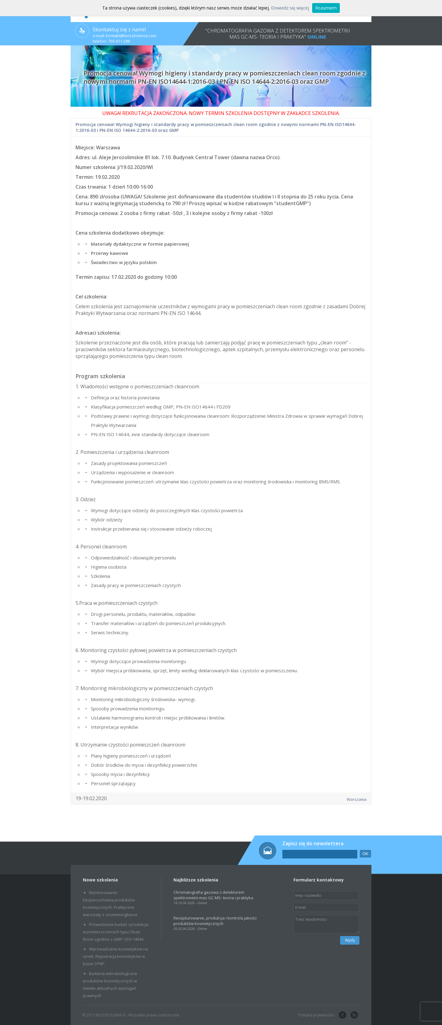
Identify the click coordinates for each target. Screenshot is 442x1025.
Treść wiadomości (326, 924)
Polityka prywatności (316, 1015)
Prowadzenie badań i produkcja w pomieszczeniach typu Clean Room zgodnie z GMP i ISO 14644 (116, 932)
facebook (342, 1015)
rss (353, 1015)
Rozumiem (326, 8)
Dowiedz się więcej (290, 8)
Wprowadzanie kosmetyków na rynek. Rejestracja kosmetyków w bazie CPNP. (115, 956)
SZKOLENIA (325, 113)
